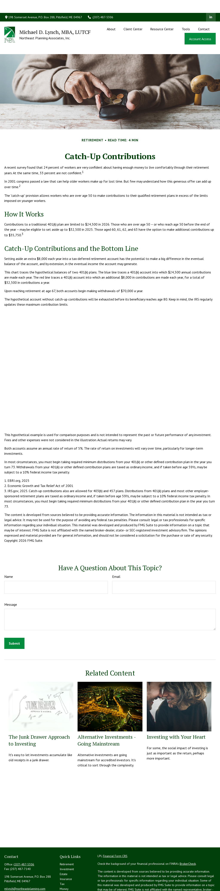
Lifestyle (65, 874)
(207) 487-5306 (100, 4)
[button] (111, 16)
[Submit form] (14, 624)
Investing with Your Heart (176, 717)
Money (64, 869)
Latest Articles (69, 879)
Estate (63, 855)
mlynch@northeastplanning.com (24, 869)
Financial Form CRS (115, 837)
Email (116, 557)
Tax (62, 865)
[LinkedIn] (211, 4)
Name (8, 557)
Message (10, 585)
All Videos (66, 884)
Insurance (66, 860)
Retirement (67, 845)
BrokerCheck (188, 844)
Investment (67, 850)
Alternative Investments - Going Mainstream (107, 721)
